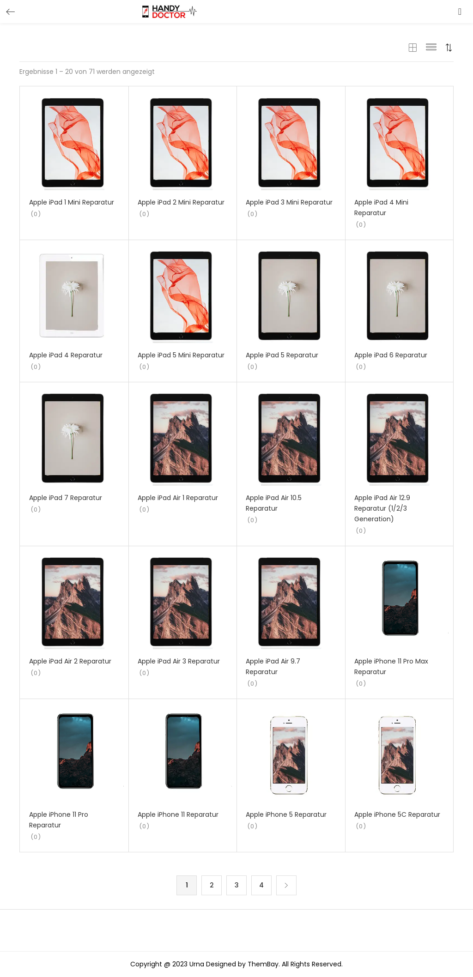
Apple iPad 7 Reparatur (65, 497)
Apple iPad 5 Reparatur (282, 355)
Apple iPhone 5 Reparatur (286, 814)
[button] (236, 60)
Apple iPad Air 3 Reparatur (179, 661)
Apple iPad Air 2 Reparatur (70, 661)
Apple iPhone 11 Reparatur (178, 814)
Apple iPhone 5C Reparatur (397, 814)
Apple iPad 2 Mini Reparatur (181, 202)
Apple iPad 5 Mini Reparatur (181, 355)
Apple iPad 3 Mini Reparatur (289, 202)
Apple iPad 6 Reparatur (390, 355)
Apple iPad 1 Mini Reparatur (71, 202)
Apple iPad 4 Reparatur (66, 355)
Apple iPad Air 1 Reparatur (178, 497)
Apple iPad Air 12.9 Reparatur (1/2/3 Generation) (382, 508)
